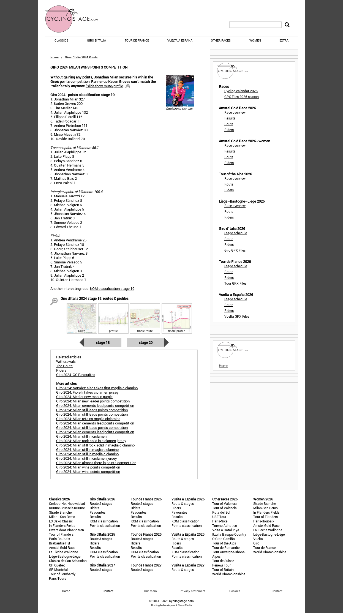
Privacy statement (192, 591)
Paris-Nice (219, 521)
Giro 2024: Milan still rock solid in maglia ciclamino (95, 445)
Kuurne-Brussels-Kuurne (67, 508)
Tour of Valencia (224, 503)
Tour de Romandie (225, 547)
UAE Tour (219, 516)
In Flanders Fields (62, 525)
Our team (150, 591)
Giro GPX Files (235, 250)
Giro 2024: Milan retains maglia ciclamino (88, 418)
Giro (256, 543)
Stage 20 (146, 342)
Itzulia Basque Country (229, 534)
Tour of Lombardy (62, 574)
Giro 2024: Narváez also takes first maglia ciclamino (97, 387)
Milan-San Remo (265, 508)
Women (255, 40)
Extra (283, 40)
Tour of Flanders (61, 534)
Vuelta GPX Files (236, 316)
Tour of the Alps (224, 543)
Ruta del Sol (221, 512)
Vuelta (258, 538)
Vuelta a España (179, 40)
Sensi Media (185, 605)
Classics (62, 40)
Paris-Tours (57, 578)
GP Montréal (58, 569)
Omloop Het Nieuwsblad (67, 503)
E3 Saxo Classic (61, 521)
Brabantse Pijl (59, 543)
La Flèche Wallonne (63, 552)
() (108, 85)
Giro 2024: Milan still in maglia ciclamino (87, 449)
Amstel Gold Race (62, 547)
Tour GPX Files (235, 283)
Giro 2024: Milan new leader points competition (93, 401)
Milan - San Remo (62, 516)
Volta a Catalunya (225, 530)
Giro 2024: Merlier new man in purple (84, 396)
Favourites (97, 512)
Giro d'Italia (96, 40)
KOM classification (104, 521)
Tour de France (137, 40)
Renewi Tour (221, 565)
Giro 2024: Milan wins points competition (88, 467)
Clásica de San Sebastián (68, 560)
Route (228, 124)
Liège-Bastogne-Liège (64, 556)
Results (229, 118)
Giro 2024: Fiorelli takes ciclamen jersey (87, 392)
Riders (229, 129)
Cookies (234, 591)
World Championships (228, 574)
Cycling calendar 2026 (241, 91)
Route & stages (101, 503)
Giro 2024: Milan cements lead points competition (95, 405)
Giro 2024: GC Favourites (75, 374)
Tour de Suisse (223, 560)
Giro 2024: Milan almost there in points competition (96, 462)
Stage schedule (235, 233)
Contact (277, 591)
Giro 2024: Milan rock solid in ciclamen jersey (91, 440)
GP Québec (57, 565)
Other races (221, 40)
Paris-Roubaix (59, 538)
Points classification (105, 525)
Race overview (235, 112)
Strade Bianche (60, 512)
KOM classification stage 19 (112, 288)
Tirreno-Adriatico (224, 525)
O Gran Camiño (223, 538)
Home (54, 57)
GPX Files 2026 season (241, 96)
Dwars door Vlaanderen (66, 530)
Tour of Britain (223, 569)
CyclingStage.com (75, 19)
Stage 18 (103, 342)
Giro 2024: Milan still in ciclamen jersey (86, 458)
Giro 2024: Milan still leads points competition (92, 409)
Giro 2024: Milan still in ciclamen (81, 436)
